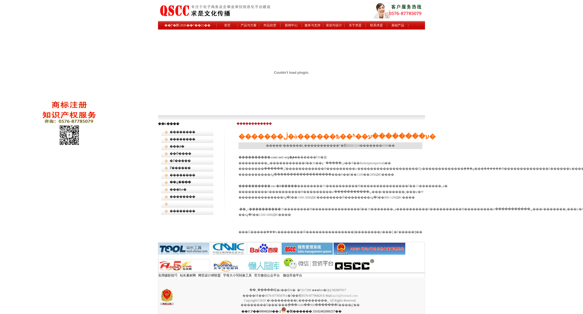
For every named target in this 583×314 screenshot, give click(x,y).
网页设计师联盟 (209, 275)
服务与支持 (313, 25)
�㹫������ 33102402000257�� (311, 311)
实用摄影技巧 (167, 275)
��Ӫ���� (180, 153)
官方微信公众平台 (267, 275)
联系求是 (376, 25)
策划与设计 (334, 25)
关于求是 (355, 25)
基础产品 (397, 25)
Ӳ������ (180, 168)
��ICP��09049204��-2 (261, 311)
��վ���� (180, 182)
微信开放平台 (292, 275)
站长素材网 (188, 275)
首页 (227, 25)
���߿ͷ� (178, 189)
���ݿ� (177, 146)
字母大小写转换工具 (237, 275)
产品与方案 (249, 25)
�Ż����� (180, 161)
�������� (182, 132)
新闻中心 (291, 25)
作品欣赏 (270, 25)
